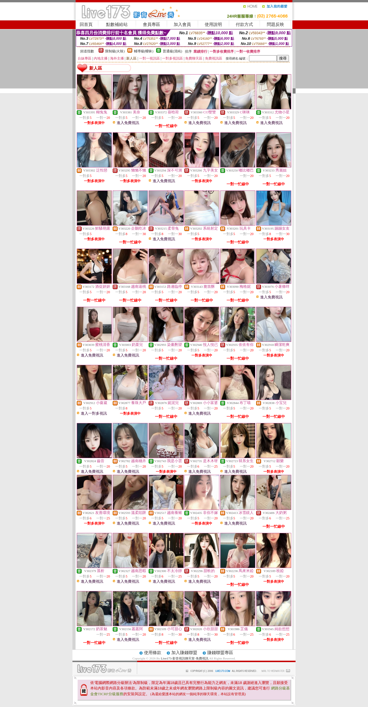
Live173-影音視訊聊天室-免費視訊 (184, 658)
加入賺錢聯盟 (184, 652)
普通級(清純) (172, 51)
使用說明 (213, 24)
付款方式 (244, 24)
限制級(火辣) (115, 51)
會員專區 (151, 24)
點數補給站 (117, 24)
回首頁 (86, 24)
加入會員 (182, 24)
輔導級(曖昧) (144, 51)
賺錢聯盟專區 (220, 652)
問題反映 (275, 24)
